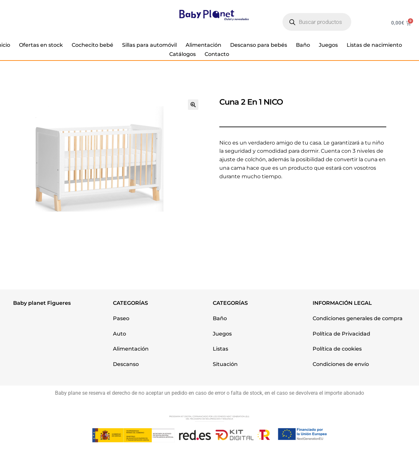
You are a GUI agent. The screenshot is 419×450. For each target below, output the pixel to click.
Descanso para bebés (258, 45)
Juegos (328, 45)
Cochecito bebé (92, 45)
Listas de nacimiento (374, 45)
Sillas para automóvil (149, 45)
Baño (303, 45)
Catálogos (182, 54)
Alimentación (203, 45)
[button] (193, 104)
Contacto (217, 54)
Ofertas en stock (41, 45)
